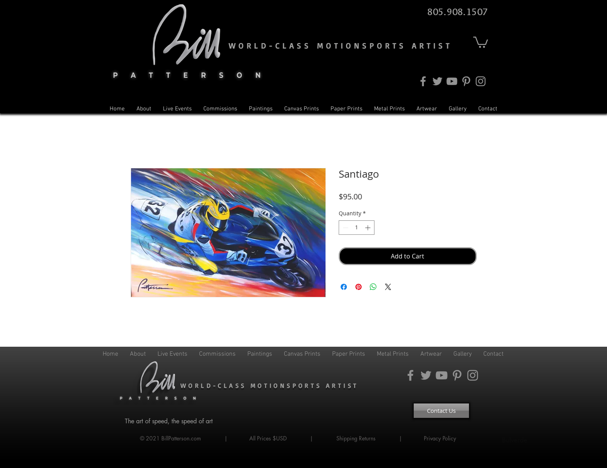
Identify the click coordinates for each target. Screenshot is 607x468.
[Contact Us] (441, 410)
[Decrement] (345, 227)
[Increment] (368, 227)
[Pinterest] (466, 81)
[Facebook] (423, 81)
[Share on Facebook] (343, 287)
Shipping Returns (356, 438)
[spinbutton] (357, 227)
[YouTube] (451, 81)
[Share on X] (388, 287)
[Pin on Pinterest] (358, 287)
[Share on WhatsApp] (373, 287)
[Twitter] (437, 81)
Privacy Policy (441, 438)
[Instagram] (480, 81)
